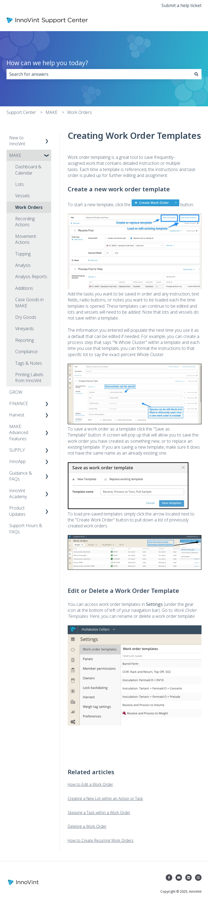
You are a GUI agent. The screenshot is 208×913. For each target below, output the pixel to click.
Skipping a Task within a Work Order (99, 812)
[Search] (196, 74)
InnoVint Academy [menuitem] (18, 494)
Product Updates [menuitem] (17, 511)
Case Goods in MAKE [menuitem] (29, 302)
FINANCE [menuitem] (18, 403)
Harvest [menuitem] (16, 415)
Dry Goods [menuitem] (25, 317)
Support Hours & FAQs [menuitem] (25, 528)
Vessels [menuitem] (22, 196)
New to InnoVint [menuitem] (17, 141)
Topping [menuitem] (23, 254)
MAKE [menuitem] (15, 155)
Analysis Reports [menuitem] (31, 277)
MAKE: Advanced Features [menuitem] (18, 432)
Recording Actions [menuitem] (25, 222)
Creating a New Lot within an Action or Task (105, 798)
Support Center (21, 112)
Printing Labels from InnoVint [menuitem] (29, 377)
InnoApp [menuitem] (17, 461)
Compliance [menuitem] (26, 351)
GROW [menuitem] (15, 392)
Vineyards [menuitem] (24, 328)
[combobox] (98, 74)
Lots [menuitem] (19, 184)
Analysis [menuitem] (23, 265)
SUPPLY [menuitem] (17, 450)
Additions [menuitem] (24, 288)
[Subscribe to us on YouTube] (179, 877)
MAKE (51, 112)
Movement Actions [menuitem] (25, 239)
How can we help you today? (47, 62)
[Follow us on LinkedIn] (188, 877)
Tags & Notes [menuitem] (28, 363)
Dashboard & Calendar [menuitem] (28, 170)
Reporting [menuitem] (24, 340)
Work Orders (79, 112)
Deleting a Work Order (87, 826)
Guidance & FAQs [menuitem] (20, 476)
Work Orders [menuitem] (29, 207)
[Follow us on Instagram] (198, 877)
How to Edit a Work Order (90, 784)
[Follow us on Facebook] (169, 877)
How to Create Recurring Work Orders (101, 840)
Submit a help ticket (181, 5)
